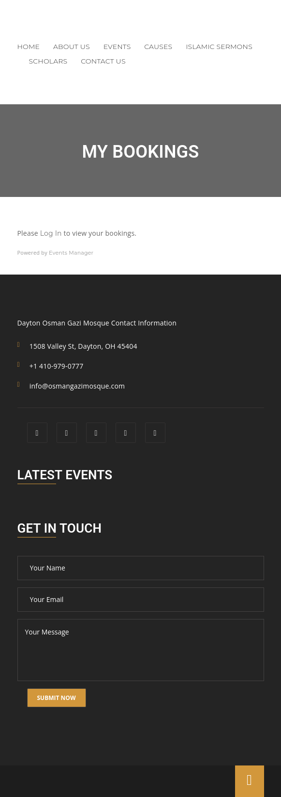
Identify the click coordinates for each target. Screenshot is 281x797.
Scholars (48, 61)
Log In (51, 233)
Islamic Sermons (219, 46)
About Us (71, 46)
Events (117, 46)
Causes (158, 46)
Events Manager (71, 252)
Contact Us (103, 61)
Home (28, 46)
